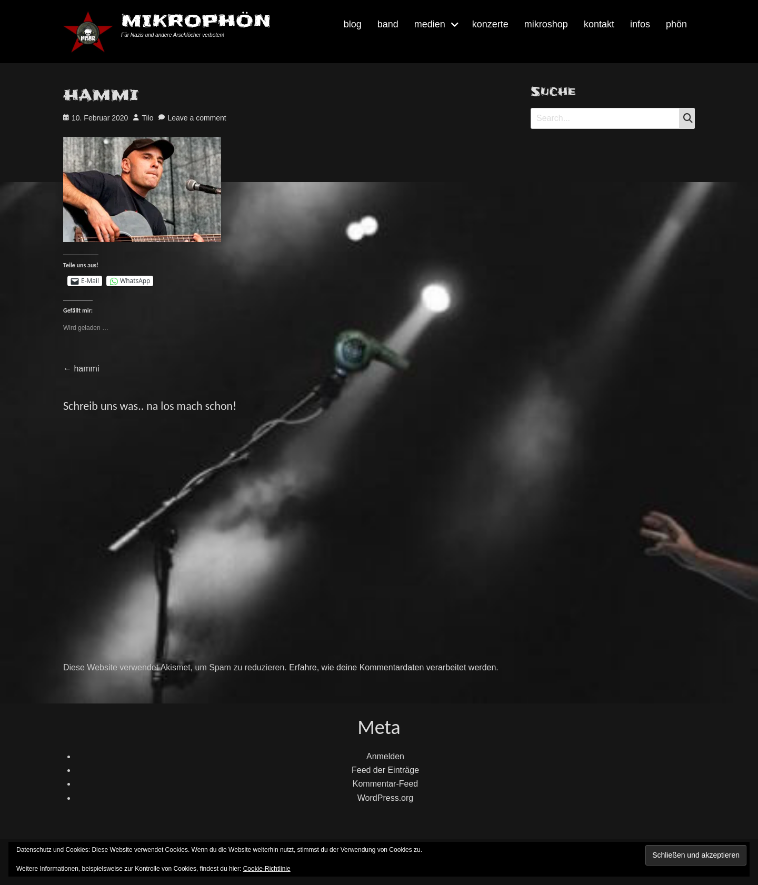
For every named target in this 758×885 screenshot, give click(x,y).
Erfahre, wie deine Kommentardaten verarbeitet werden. (393, 667)
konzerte (490, 24)
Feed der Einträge (385, 770)
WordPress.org (385, 797)
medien (429, 24)
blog (353, 24)
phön (676, 24)
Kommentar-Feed (385, 783)
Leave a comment (196, 118)
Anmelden (385, 756)
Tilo (147, 118)
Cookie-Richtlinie (267, 868)
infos (640, 24)
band (387, 24)
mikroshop (546, 24)
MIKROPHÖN (196, 21)
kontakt (599, 24)
